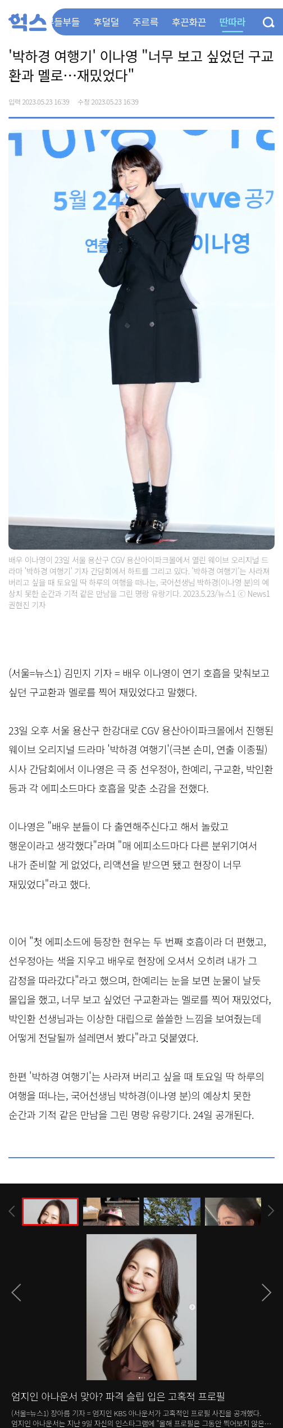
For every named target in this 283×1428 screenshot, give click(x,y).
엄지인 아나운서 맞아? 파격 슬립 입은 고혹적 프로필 (118, 1396)
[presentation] (11, 1211)
